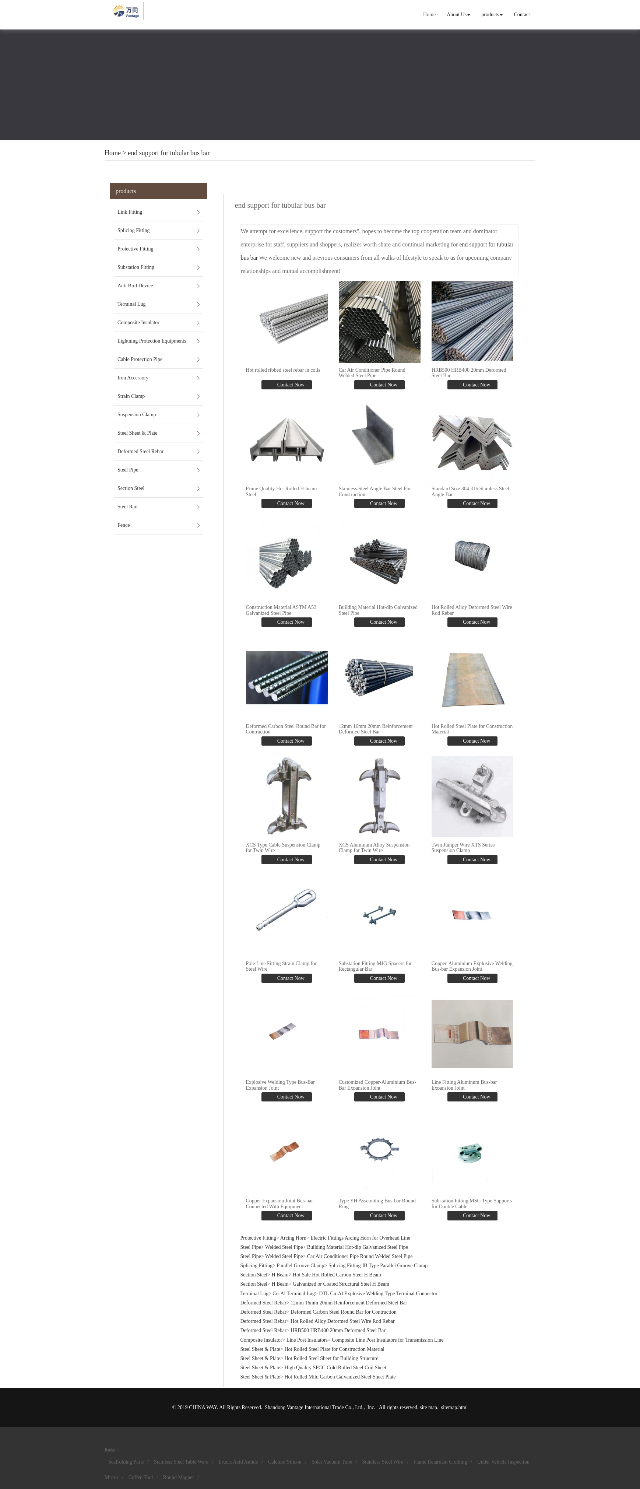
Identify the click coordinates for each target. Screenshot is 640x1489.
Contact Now (290, 385)
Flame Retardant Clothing (440, 1462)
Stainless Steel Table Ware (181, 1462)
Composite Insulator (138, 322)
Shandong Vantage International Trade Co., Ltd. (314, 1407)
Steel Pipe (127, 470)
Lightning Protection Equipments (151, 341)
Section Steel (131, 488)
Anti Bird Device (135, 285)
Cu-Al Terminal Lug (293, 1293)
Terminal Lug (131, 304)
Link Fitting (129, 212)
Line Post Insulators (307, 1340)
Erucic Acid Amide (238, 1462)
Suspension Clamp (136, 414)
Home (429, 14)
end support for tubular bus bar (169, 153)
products (492, 14)
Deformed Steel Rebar (140, 451)
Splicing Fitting (133, 230)
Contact (522, 14)
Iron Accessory (132, 378)
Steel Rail (127, 506)
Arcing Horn (293, 1238)
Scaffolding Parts (126, 1462)
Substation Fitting (135, 267)
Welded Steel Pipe (284, 1247)
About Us (458, 14)
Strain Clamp (131, 396)
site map (428, 1407)
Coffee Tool (141, 1477)
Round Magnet (178, 1477)
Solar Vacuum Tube (332, 1462)
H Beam (279, 1275)
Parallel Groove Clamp (300, 1265)
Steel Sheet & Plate (137, 433)
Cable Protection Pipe (139, 359)
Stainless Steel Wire (383, 1462)
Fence (123, 525)
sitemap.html (454, 1407)
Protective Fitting (135, 249)
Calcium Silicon (285, 1462)
